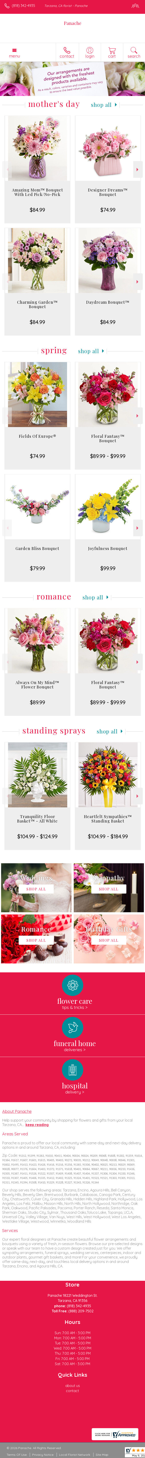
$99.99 (107, 568)
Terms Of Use (17, 1455)
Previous (7, 169)
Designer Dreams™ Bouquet (108, 192)
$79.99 (37, 568)
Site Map (102, 1455)
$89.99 (37, 702)
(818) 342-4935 (23, 5)
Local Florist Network (74, 1455)
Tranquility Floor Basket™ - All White (37, 819)
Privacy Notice (43, 1455)
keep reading (37, 1124)
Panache (72, 23)
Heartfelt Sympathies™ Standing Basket (108, 819)
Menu (14, 56)
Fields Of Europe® (37, 436)
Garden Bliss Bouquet (37, 548)
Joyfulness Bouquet (107, 548)
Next (138, 169)
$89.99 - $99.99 (107, 456)
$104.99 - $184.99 (108, 836)
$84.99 (37, 209)
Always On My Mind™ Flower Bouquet (37, 685)
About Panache (17, 1111)
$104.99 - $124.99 (37, 836)
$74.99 (107, 209)
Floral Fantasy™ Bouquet (108, 438)
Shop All (101, 104)
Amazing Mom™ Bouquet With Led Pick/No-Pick (37, 192)
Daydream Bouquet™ (107, 302)
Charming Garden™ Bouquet (37, 304)
